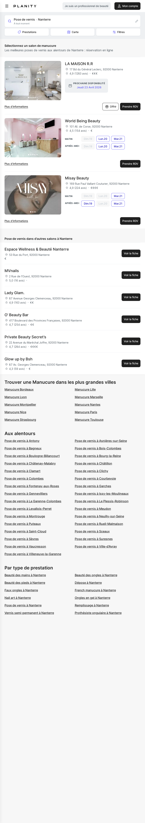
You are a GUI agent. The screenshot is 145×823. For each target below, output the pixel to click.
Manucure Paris (86, 412)
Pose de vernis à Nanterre (23, 605)
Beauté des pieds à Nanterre (25, 583)
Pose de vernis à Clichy (91, 471)
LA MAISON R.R (79, 64)
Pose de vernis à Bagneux (23, 448)
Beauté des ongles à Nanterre (96, 575)
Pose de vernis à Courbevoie (95, 478)
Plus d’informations (16, 106)
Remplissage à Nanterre (92, 605)
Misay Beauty (77, 178)
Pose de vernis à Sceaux (92, 531)
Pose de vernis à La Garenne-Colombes (33, 501)
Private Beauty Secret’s (25, 337)
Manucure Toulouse (89, 419)
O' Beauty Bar (17, 315)
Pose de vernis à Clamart (22, 471)
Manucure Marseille (89, 397)
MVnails (12, 270)
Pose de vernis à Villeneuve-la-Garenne (33, 554)
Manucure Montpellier (20, 404)
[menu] (7, 6)
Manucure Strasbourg (20, 419)
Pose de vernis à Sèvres (22, 539)
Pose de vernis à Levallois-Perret (28, 509)
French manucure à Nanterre (95, 590)
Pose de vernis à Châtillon (93, 463)
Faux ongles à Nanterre (21, 590)
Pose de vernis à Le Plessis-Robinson (102, 501)
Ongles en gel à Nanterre (92, 598)
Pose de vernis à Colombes (24, 478)
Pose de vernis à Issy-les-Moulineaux (102, 493)
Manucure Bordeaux (19, 389)
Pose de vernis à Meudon (93, 509)
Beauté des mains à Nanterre (25, 575)
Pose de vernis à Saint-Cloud (25, 531)
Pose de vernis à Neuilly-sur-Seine (99, 516)
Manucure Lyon (16, 397)
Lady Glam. (15, 293)
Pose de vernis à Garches (93, 486)
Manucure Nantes (87, 404)
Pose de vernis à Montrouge (25, 516)
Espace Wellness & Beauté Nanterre (37, 249)
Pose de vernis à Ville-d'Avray (96, 546)
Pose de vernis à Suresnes (94, 539)
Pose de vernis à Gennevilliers (26, 493)
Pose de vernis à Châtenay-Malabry (30, 463)
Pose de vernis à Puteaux (23, 524)
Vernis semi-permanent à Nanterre (29, 613)
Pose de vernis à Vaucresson (25, 546)
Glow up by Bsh (18, 359)
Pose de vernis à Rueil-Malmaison (99, 524)
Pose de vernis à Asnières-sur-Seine (101, 441)
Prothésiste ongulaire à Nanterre (98, 613)
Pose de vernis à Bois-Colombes (98, 448)
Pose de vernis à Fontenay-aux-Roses (32, 486)
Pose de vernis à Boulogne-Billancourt (32, 456)
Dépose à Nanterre (88, 583)
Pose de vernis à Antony (22, 441)
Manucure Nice (15, 412)
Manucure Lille (85, 389)
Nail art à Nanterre (18, 598)
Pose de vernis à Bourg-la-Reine (98, 456)
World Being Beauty (82, 121)
